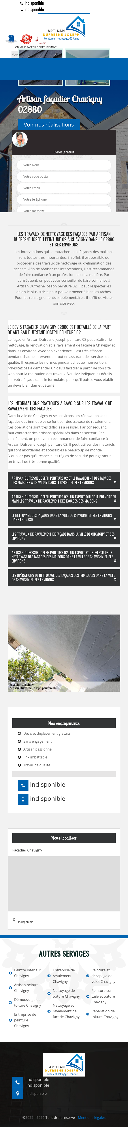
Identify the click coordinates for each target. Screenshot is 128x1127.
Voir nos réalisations (49, 124)
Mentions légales (91, 1117)
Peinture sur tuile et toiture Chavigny (100, 996)
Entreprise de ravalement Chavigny (61, 976)
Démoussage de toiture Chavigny (25, 1002)
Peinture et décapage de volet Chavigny (100, 976)
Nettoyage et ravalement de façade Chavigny (63, 1011)
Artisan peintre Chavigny (24, 987)
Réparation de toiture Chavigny (102, 1014)
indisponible (32, 3)
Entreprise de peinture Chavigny (22, 1020)
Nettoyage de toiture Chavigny (63, 993)
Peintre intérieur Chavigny (25, 973)
